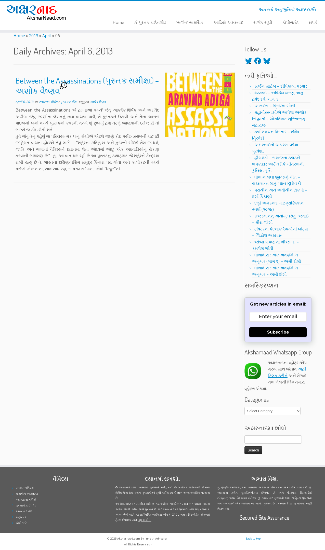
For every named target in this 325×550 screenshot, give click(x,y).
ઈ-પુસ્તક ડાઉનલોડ (150, 22)
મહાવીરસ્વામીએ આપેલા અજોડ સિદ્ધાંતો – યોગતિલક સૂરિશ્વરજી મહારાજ (279, 118)
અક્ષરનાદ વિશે (24, 511)
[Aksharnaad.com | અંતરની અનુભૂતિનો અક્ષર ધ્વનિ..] (37, 12)
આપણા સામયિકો (26, 499)
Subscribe (278, 332)
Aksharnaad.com (128, 538)
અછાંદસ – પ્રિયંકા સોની (274, 105)
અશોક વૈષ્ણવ (97, 102)
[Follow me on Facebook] (93, 10)
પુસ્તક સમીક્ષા (69, 102)
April (46, 35)
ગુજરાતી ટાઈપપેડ (26, 505)
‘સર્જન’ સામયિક (189, 22)
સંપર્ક (313, 22)
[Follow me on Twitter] (90, 10)
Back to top (253, 538)
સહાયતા (21, 517)
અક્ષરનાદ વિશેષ (48, 102)
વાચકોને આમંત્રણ (27, 494)
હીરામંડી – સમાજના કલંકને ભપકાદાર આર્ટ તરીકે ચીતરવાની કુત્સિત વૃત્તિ (278, 164)
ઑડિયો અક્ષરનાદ (228, 22)
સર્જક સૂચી (262, 22)
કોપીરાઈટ (290, 22)
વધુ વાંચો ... (144, 520)
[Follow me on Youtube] (100, 10)
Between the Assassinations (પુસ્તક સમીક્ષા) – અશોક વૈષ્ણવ (87, 85)
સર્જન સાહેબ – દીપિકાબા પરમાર (280, 86)
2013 (33, 35)
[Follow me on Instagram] (96, 10)
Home (118, 22)
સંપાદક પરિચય (25, 488)
